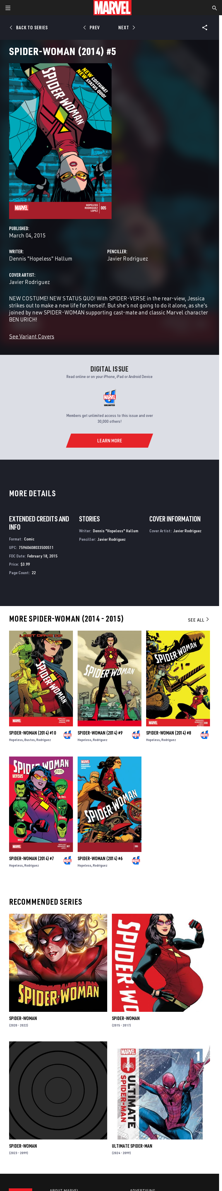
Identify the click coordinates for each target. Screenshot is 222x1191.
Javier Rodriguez (127, 258)
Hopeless (16, 739)
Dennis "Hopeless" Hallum (40, 258)
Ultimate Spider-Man (132, 1146)
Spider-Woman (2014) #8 (168, 733)
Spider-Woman (23, 1018)
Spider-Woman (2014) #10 (32, 733)
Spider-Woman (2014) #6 (100, 858)
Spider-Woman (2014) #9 (100, 733)
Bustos (29, 739)
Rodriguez (43, 739)
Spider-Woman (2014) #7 (31, 858)
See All (199, 620)
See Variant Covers (31, 336)
